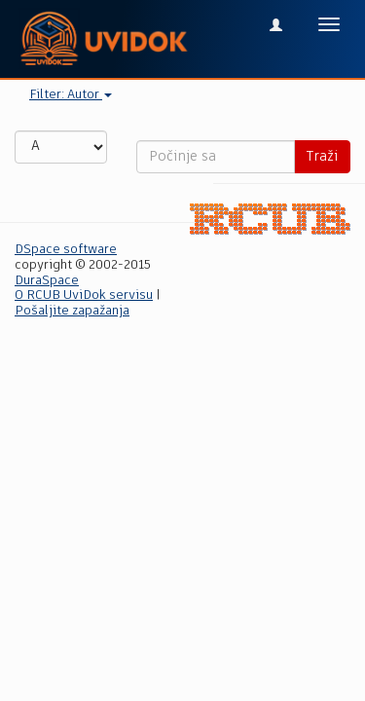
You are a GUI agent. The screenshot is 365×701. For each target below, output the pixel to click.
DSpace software (66, 249)
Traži (322, 157)
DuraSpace (47, 281)
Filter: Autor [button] (70, 95)
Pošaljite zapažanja (72, 311)
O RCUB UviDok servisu (84, 295)
